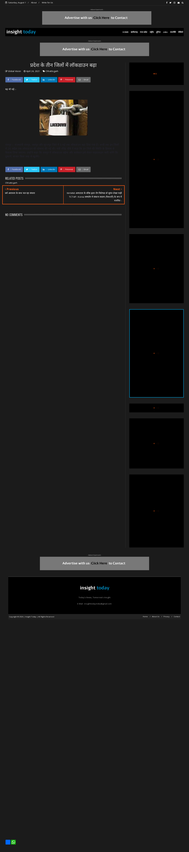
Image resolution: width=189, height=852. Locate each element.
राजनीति (173, 32)
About (34, 2)
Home (145, 616)
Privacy (167, 616)
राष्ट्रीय (152, 32)
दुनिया (158, 32)
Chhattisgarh (52, 71)
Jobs (165, 32)
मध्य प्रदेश (143, 32)
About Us (155, 616)
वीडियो (180, 32)
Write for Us (47, 2)
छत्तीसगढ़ (134, 32)
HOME (125, 32)
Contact (177, 616)
